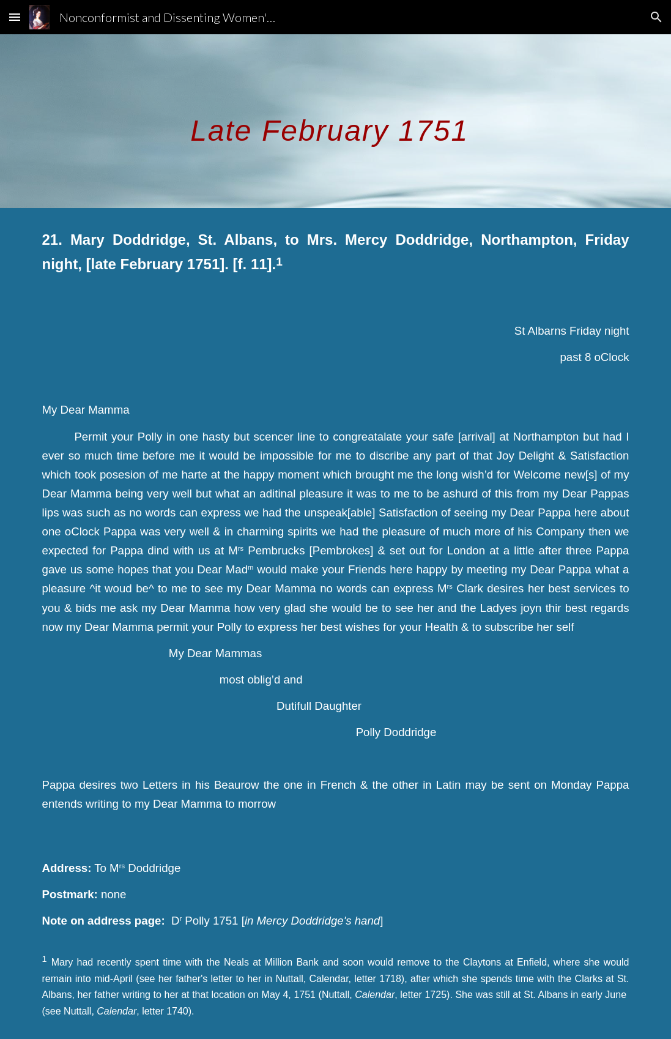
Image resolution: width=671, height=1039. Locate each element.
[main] (335, 121)
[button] (14, 17)
